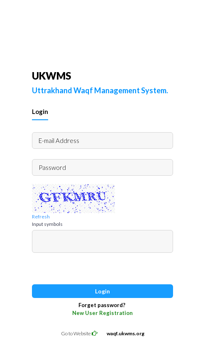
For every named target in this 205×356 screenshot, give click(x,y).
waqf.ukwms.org (125, 333)
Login (40, 111)
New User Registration (102, 313)
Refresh (41, 216)
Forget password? (101, 305)
